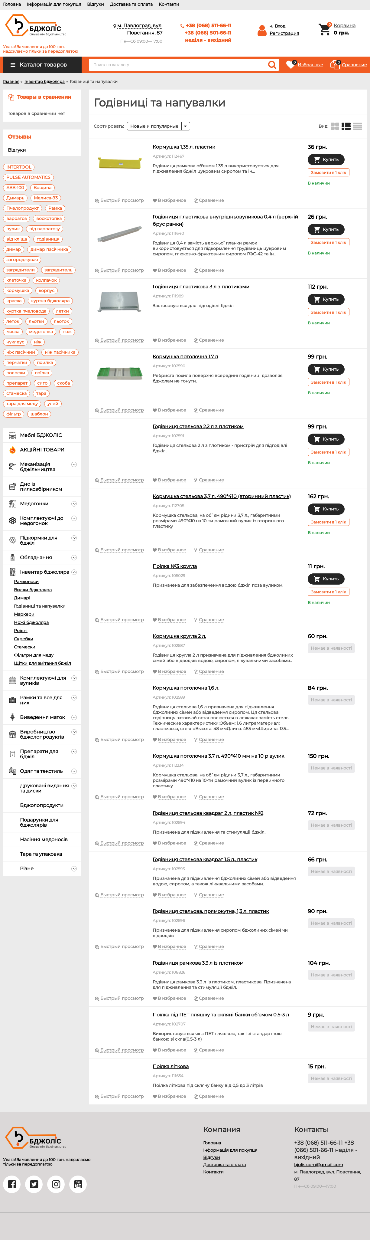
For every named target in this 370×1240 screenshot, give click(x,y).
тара (41, 393)
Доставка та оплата (131, 4)
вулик (13, 228)
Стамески (24, 647)
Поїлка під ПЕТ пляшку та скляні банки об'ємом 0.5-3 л (221, 1015)
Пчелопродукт (22, 208)
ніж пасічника (60, 352)
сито (42, 383)
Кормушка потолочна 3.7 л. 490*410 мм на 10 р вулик (218, 756)
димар (13, 249)
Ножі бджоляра (31, 622)
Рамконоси (26, 581)
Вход (280, 26)
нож (67, 331)
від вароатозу (44, 228)
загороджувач (22, 259)
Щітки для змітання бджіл (42, 663)
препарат (17, 383)
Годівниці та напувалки (40, 606)
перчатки (16, 362)
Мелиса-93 (46, 198)
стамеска (16, 393)
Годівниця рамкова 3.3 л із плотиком (198, 963)
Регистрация (284, 33)
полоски (15, 373)
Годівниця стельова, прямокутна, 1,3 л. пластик (211, 911)
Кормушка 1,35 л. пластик (184, 147)
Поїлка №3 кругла (175, 566)
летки (62, 311)
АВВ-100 (15, 187)
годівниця (48, 239)
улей (52, 403)
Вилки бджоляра (33, 589)
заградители (20, 270)
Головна (12, 4)
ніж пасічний (20, 352)
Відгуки (95, 4)
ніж (37, 342)
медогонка (41, 331)
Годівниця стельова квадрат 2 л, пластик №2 (208, 813)
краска (13, 300)
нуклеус (15, 342)
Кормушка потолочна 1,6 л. (186, 688)
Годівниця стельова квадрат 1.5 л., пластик (205, 859)
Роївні (21, 630)
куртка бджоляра (50, 300)
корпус (46, 290)
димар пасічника (49, 249)
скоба (63, 383)
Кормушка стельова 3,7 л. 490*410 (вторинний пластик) (222, 496)
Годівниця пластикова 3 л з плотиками (201, 287)
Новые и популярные (154, 126)
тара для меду (22, 403)
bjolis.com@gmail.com (318, 1164)
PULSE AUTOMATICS (28, 177)
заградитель (58, 270)
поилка (45, 362)
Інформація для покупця (54, 4)
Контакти (169, 4)
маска (12, 331)
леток (12, 321)
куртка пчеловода (26, 311)
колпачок (46, 280)
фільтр (13, 414)
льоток (61, 321)
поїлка (42, 373)
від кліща (16, 239)
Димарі (22, 598)
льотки (36, 321)
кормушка (17, 290)
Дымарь (15, 198)
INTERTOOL (18, 167)
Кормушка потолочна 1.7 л (185, 356)
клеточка (16, 280)
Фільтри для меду (34, 655)
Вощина (42, 187)
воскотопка (49, 218)
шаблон (39, 414)
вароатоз (16, 218)
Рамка (55, 208)
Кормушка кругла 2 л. (179, 636)
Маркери (24, 614)
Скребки (23, 638)
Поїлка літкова (171, 1066)
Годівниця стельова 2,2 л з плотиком (198, 426)
